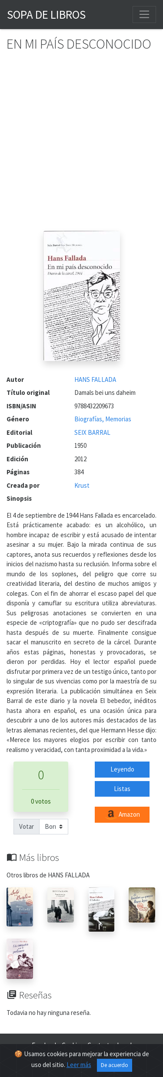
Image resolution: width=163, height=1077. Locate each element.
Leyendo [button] (122, 769)
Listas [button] (122, 789)
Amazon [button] (122, 815)
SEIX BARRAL (92, 432)
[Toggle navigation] (144, 14)
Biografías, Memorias (102, 419)
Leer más (79, 1065)
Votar (26, 826)
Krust (82, 485)
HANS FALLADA (95, 379)
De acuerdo (114, 1065)
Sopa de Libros (46, 14)
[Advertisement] (81, 145)
